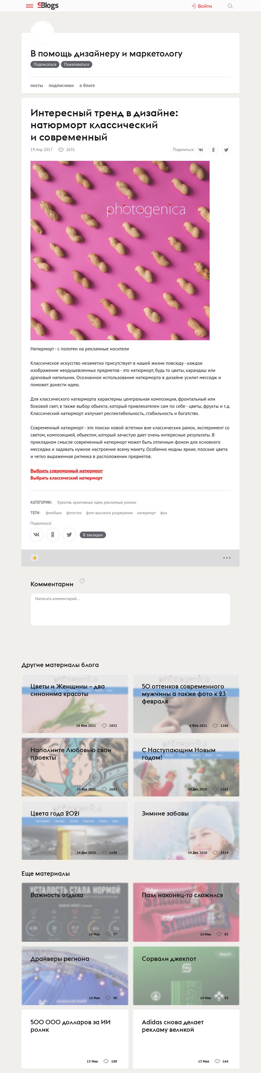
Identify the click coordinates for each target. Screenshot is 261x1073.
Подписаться (45, 64)
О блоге (87, 85)
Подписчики (61, 85)
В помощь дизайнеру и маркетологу (106, 53)
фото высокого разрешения (109, 512)
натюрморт (146, 512)
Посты (36, 85)
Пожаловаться (76, 64)
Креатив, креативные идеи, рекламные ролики (96, 502)
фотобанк (54, 512)
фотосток (74, 512)
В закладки (93, 535)
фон (163, 512)
